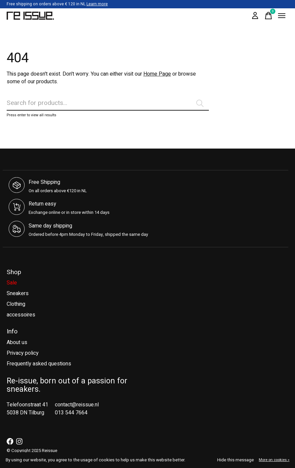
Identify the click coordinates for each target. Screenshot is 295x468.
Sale (12, 283)
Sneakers (18, 293)
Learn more (97, 4)
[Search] (108, 103)
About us (17, 342)
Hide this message (235, 460)
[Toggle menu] (281, 15)
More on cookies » (274, 460)
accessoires (21, 315)
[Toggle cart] (268, 15)
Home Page (157, 74)
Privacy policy (23, 353)
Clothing (16, 304)
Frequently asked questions (39, 364)
